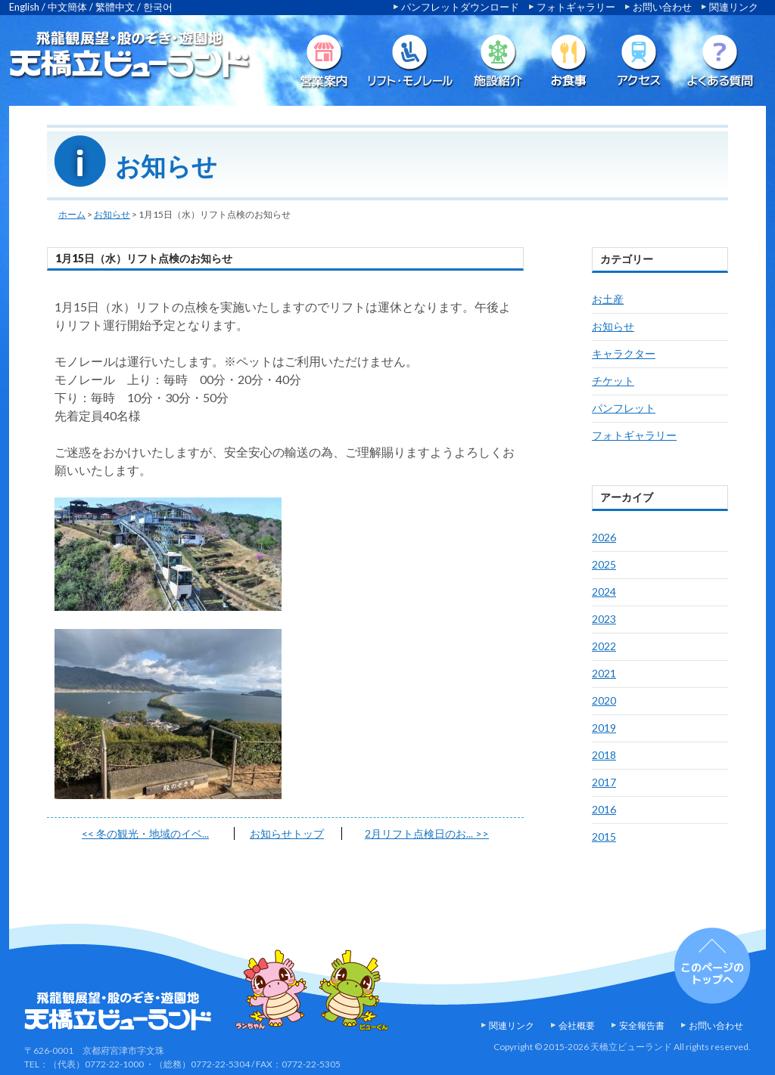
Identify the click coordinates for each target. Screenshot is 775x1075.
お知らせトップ (287, 833)
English (24, 7)
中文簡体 (67, 7)
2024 (604, 591)
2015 (604, 836)
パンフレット (623, 407)
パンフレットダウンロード (460, 7)
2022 (604, 646)
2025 (604, 564)
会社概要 (577, 1025)
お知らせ (112, 214)
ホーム (72, 214)
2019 (604, 727)
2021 (604, 673)
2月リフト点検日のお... (427, 833)
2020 (604, 700)
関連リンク (733, 7)
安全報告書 (642, 1025)
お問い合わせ (662, 7)
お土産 (608, 299)
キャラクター (623, 353)
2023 (604, 618)
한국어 (158, 7)
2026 (604, 537)
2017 (604, 782)
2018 (604, 754)
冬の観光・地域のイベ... (145, 833)
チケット (613, 380)
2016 (604, 809)
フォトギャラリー (576, 7)
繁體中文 (115, 7)
